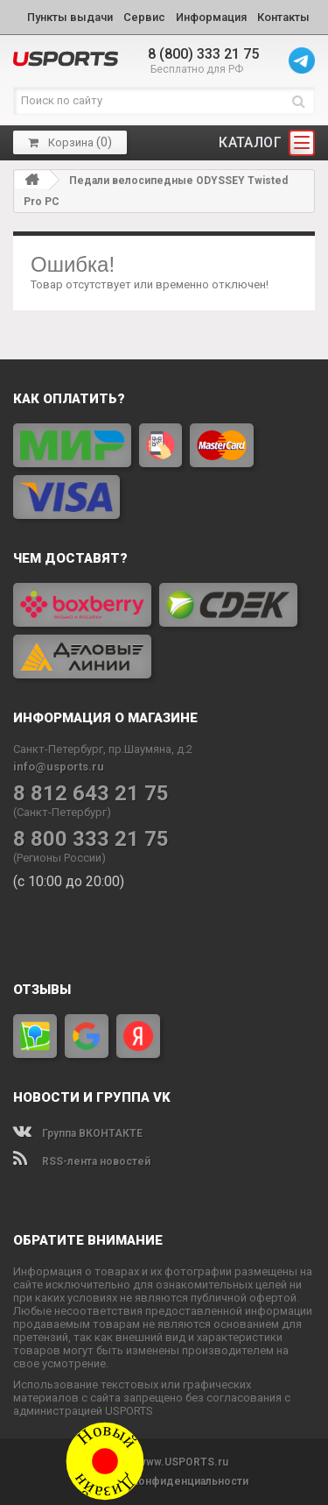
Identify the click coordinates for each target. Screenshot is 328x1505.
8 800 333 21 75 (91, 839)
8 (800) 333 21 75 (203, 54)
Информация (211, 17)
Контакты (283, 17)
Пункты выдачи (70, 17)
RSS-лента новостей (81, 1161)
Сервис (144, 17)
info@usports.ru (58, 766)
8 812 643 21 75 (91, 794)
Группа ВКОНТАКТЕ (78, 1133)
